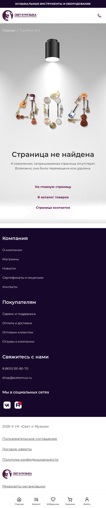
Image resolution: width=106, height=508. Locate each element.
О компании (12, 250)
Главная (8, 30)
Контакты (9, 287)
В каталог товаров (53, 197)
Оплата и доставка (17, 323)
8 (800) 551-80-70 (15, 368)
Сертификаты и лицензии (22, 277)
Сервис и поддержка (19, 314)
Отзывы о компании (18, 341)
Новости (9, 268)
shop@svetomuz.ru (17, 378)
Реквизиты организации (23, 486)
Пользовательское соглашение (29, 439)
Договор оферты (17, 449)
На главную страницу (53, 187)
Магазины (10, 259)
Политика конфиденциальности (30, 459)
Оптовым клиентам (17, 332)
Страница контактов (53, 207)
